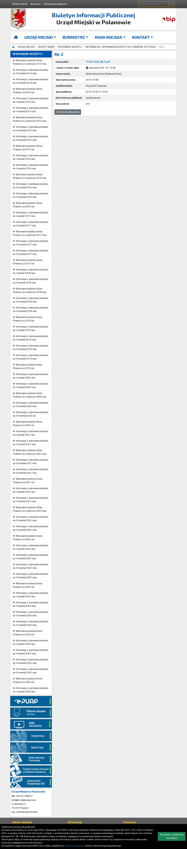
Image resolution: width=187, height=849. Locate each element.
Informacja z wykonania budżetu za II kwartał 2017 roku (30, 224)
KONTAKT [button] (141, 37)
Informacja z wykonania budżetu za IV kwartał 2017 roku (30, 252)
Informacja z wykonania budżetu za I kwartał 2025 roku (30, 642)
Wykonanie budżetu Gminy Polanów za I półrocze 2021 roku (29, 452)
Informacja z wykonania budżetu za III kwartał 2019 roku (30, 347)
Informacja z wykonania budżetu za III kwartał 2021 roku (30, 461)
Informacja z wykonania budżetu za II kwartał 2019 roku (30, 338)
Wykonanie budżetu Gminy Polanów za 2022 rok (27, 538)
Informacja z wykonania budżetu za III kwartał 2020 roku (30, 404)
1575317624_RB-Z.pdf (98, 61)
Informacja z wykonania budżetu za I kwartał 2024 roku (30, 595)
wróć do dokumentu (67, 112)
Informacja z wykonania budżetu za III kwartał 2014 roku (30, 71)
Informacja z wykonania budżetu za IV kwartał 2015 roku (30, 138)
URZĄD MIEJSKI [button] (38, 37)
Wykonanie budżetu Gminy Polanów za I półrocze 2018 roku (29, 290)
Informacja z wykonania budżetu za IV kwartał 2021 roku (30, 471)
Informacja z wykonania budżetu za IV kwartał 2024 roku (30, 623)
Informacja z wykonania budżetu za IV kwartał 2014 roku (30, 81)
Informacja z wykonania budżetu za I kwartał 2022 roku (30, 490)
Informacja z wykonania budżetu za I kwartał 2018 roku (30, 271)
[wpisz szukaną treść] (153, 4)
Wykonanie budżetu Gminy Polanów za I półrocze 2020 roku (29, 395)
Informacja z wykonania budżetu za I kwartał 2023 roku (30, 547)
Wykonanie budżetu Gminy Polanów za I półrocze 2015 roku (29, 119)
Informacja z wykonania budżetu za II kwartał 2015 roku (30, 110)
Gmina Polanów (20, 4)
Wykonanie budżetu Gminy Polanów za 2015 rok (27, 148)
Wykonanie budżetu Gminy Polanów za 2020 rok (27, 423)
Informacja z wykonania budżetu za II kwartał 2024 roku (30, 604)
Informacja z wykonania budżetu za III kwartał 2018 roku (30, 300)
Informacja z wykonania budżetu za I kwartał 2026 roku (30, 690)
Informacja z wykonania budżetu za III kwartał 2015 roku (30, 129)
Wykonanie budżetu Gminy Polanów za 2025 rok (27, 680)
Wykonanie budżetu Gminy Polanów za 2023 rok (27, 585)
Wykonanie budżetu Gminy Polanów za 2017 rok (27, 262)
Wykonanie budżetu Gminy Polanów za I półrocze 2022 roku (29, 509)
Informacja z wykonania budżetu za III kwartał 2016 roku (30, 186)
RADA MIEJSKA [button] (108, 37)
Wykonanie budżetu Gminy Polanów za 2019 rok (27, 366)
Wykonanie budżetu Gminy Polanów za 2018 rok (27, 319)
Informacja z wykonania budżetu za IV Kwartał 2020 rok (30, 414)
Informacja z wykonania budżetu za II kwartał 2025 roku (30, 652)
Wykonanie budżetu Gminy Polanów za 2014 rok (27, 91)
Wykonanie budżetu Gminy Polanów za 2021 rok (27, 480)
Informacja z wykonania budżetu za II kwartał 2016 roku (30, 167)
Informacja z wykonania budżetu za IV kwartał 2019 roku (30, 357)
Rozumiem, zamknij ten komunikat (171, 836)
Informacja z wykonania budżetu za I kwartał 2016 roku (30, 157)
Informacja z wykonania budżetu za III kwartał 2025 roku (30, 661)
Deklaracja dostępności (55, 4)
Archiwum (36, 4)
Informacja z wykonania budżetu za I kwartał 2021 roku (30, 433)
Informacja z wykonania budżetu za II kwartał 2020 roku (30, 385)
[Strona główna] (16, 37)
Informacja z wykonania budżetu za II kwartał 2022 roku (30, 499)
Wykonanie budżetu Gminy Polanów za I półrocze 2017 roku (29, 233)
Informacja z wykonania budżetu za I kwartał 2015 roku (30, 100)
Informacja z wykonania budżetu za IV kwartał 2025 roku (30, 671)
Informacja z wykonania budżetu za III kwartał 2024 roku (30, 614)
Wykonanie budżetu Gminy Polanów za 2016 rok (27, 205)
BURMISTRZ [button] (74, 37)
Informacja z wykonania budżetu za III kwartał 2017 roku (30, 243)
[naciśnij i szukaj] (171, 4)
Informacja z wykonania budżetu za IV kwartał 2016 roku (30, 195)
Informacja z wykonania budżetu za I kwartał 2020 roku (30, 376)
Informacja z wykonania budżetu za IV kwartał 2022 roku (30, 528)
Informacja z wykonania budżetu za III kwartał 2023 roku (30, 566)
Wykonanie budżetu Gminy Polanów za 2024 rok (27, 633)
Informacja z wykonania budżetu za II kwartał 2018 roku (30, 281)
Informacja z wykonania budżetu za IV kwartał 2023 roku (30, 576)
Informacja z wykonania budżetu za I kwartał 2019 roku (30, 328)
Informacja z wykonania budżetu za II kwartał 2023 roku (30, 557)
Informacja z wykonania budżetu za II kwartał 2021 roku (30, 442)
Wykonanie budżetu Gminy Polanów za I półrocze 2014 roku (29, 62)
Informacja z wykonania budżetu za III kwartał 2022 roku (30, 519)
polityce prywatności (75, 846)
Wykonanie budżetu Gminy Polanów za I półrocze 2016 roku (29, 176)
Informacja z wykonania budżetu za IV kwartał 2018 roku (30, 309)
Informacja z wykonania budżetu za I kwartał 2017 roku (30, 214)
